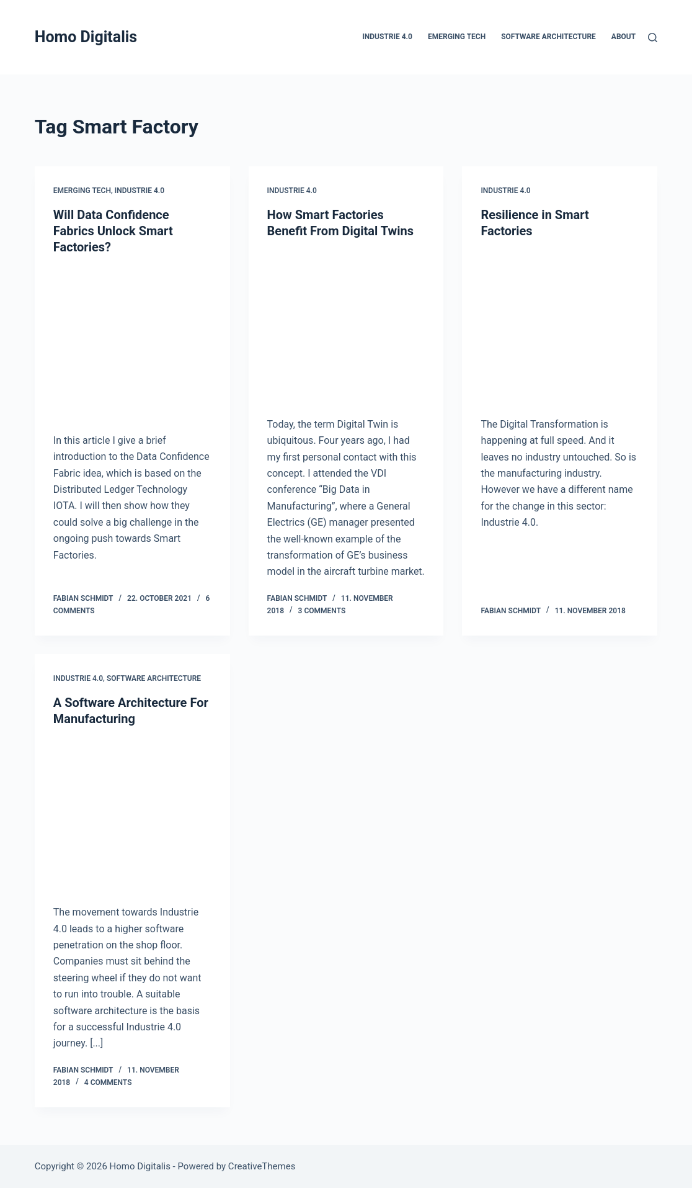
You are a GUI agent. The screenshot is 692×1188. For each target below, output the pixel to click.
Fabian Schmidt (83, 598)
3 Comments (322, 610)
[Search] (652, 37)
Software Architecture (548, 36)
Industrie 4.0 (387, 36)
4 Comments (108, 1082)
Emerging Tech (457, 36)
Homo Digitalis (86, 37)
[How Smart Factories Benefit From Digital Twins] (346, 324)
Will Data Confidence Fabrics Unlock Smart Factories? (113, 230)
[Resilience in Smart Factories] (559, 324)
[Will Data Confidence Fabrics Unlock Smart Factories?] (132, 341)
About (623, 36)
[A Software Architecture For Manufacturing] (132, 812)
